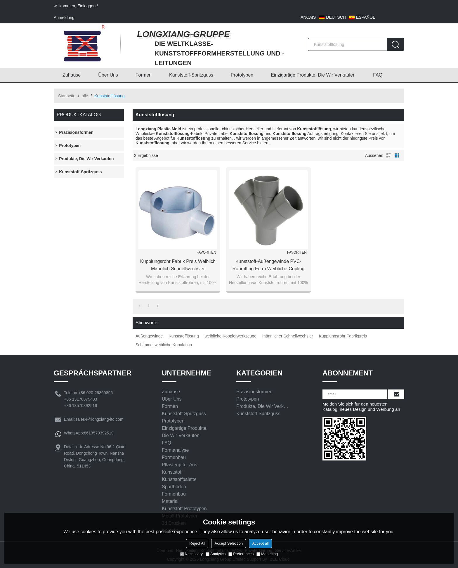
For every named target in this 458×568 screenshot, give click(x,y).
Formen (144, 74)
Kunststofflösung (184, 336)
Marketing (267, 554)
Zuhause (72, 74)
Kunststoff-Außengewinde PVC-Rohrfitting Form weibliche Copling (269, 265)
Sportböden (174, 486)
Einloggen (86, 6)
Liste (388, 155)
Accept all (260, 543)
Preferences (241, 554)
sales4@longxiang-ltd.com (99, 419)
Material (170, 501)
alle (85, 95)
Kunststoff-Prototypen (184, 508)
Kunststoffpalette (179, 479)
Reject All (197, 543)
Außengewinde (149, 336)
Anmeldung (64, 17)
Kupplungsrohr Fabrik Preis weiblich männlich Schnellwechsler (178, 265)
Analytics (215, 554)
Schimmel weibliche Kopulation (164, 344)
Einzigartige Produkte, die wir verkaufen (313, 74)
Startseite (66, 95)
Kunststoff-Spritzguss (191, 74)
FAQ (377, 74)
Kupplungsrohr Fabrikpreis (343, 336)
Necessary (191, 554)
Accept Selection (228, 543)
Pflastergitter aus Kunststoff (179, 468)
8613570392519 (98, 433)
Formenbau (174, 457)
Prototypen (242, 74)
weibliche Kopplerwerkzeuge (230, 336)
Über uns (108, 74)
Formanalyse (175, 450)
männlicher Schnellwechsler (287, 336)
